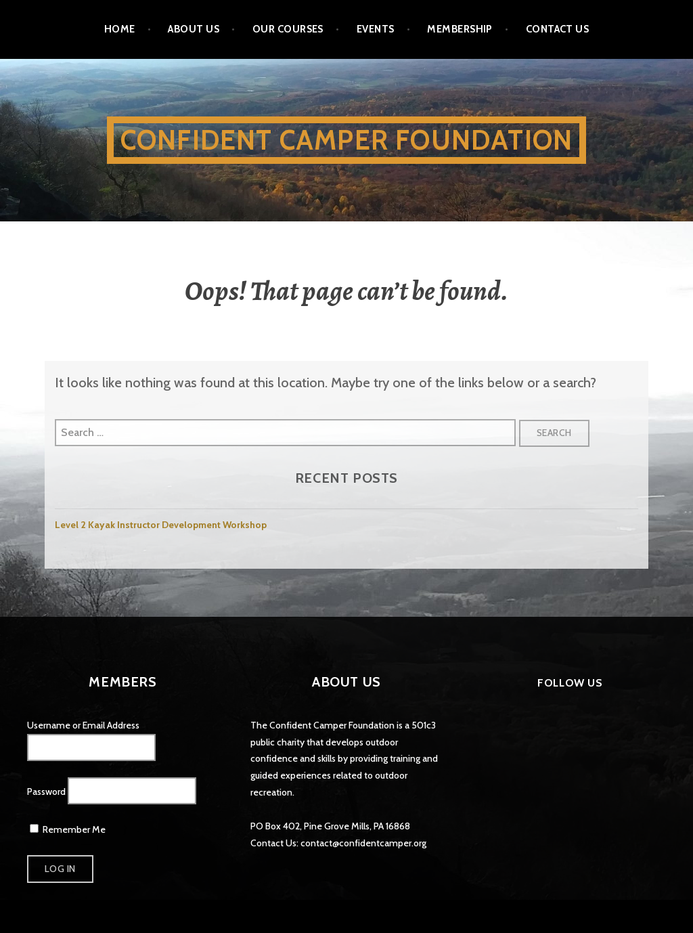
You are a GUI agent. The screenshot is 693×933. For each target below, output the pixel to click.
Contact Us (557, 29)
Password (46, 791)
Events (376, 29)
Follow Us (569, 682)
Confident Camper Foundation (346, 139)
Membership (460, 29)
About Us (193, 29)
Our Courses (287, 29)
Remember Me (68, 829)
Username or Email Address (83, 725)
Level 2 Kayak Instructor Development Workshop (161, 525)
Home (119, 29)
